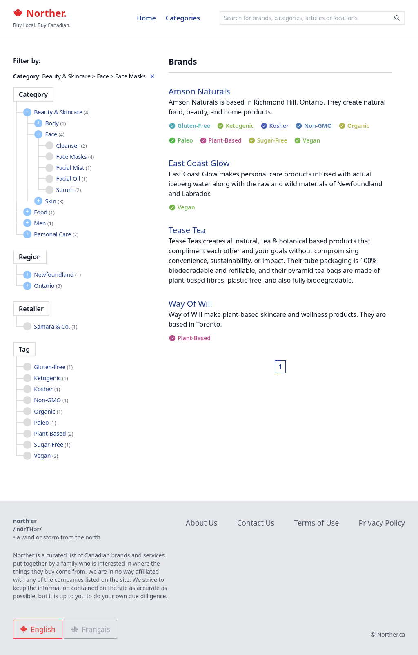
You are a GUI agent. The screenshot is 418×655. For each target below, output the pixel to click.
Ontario (48, 286)
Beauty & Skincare (61, 112)
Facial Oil (71, 179)
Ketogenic (51, 378)
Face (54, 134)
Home (146, 17)
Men (43, 223)
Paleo (45, 422)
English (38, 629)
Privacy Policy (381, 523)
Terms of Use (316, 523)
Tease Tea (187, 230)
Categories (183, 17)
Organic (48, 411)
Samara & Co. (55, 326)
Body (55, 123)
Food (44, 212)
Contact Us (256, 523)
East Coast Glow (199, 163)
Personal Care (56, 234)
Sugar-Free (52, 444)
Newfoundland (57, 274)
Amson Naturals (199, 91)
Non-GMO (51, 400)
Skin (54, 201)
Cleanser (71, 145)
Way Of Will (190, 303)
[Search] (397, 18)
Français (90, 629)
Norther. (40, 13)
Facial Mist (73, 168)
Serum (68, 190)
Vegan (46, 455)
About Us (202, 523)
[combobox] (312, 18)
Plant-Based (53, 433)
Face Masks (75, 156)
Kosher (47, 389)
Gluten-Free (53, 367)
